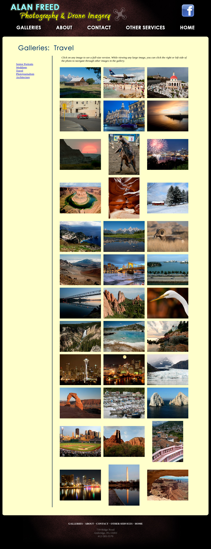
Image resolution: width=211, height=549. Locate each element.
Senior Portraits (24, 64)
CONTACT (102, 523)
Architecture (23, 77)
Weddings (21, 67)
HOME (139, 523)
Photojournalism (25, 73)
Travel (19, 70)
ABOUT (89, 523)
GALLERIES (75, 523)
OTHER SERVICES (121, 523)
